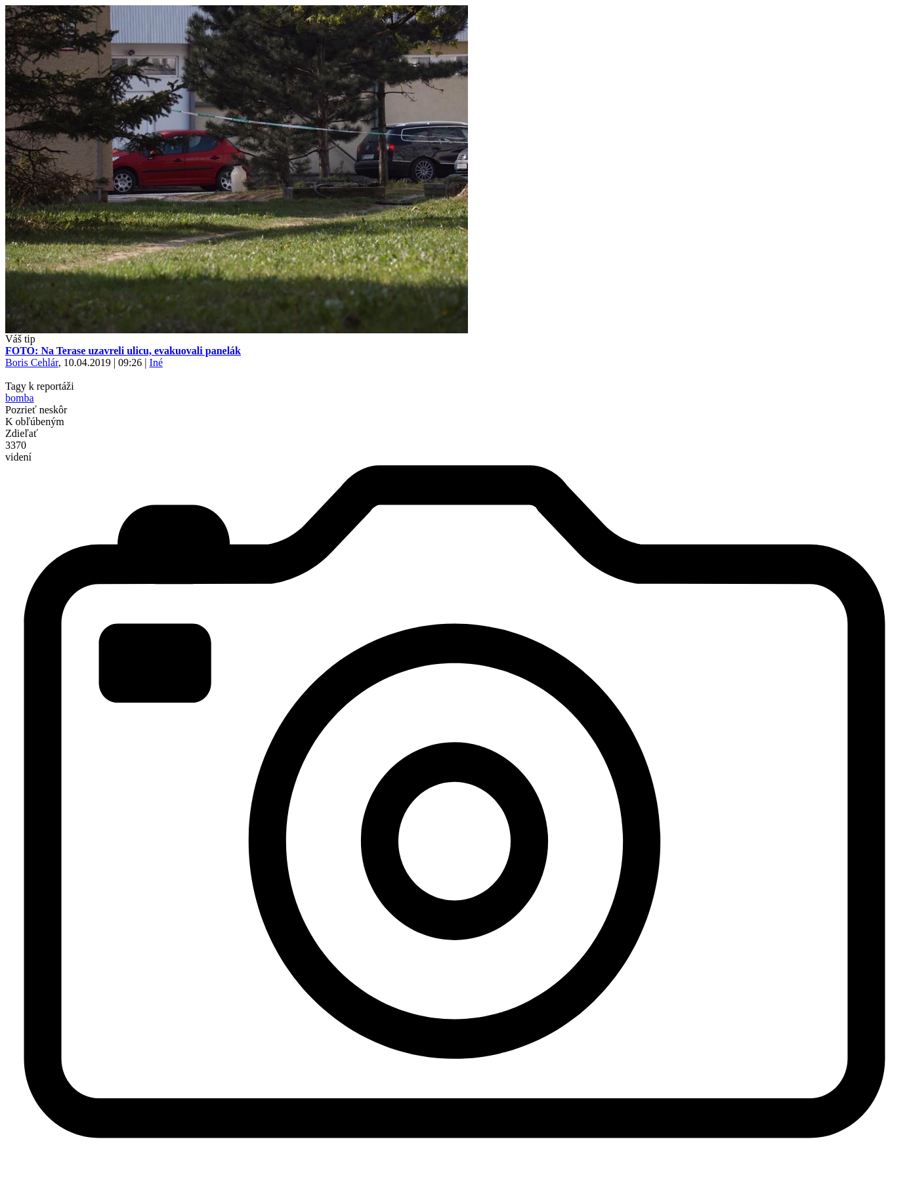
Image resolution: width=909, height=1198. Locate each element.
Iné (156, 362)
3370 (18, 451)
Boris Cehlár (31, 362)
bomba (19, 397)
